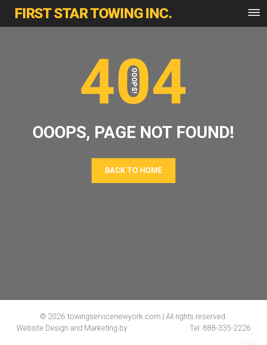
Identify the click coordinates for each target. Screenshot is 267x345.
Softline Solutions (158, 328)
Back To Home (133, 170)
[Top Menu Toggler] (254, 12)
